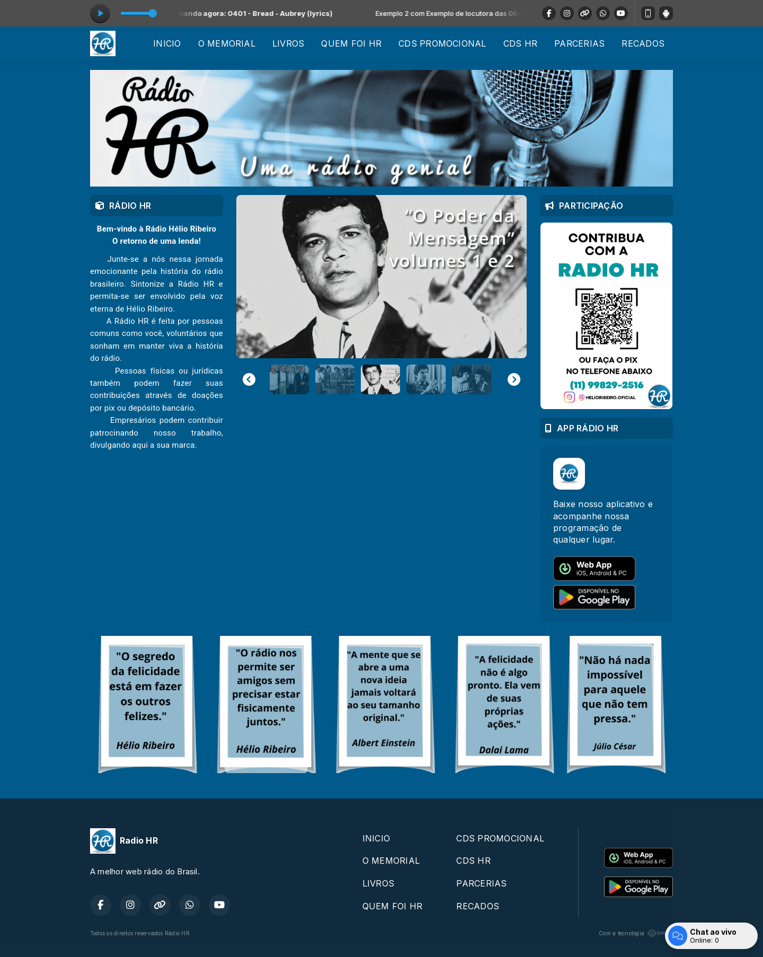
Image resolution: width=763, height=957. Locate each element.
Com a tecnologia (636, 933)
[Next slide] (514, 379)
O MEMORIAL (226, 43)
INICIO (167, 43)
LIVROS (288, 43)
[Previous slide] (249, 379)
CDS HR (520, 43)
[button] (289, 379)
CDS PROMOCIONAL (442, 43)
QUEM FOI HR (351, 43)
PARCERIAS (579, 43)
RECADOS (643, 43)
